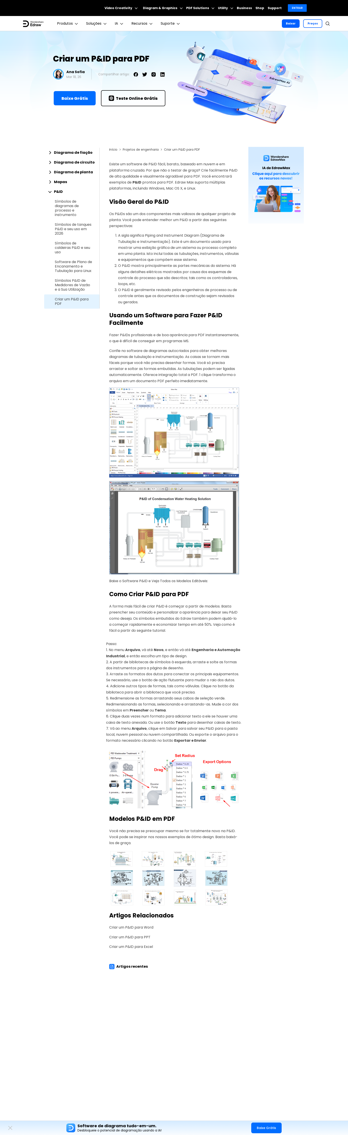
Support (275, 8)
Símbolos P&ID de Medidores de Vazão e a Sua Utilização (72, 285)
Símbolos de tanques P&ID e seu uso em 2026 (73, 229)
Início (113, 149)
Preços (313, 23)
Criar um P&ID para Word (131, 927)
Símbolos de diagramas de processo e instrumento (67, 208)
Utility (225, 8)
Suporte (171, 23)
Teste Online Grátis (133, 98)
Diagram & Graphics (163, 8)
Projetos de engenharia (141, 149)
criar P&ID (155, 606)
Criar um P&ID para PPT (129, 937)
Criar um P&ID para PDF (72, 301)
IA (119, 23)
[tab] (71, 153)
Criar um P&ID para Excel (131, 946)
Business (244, 8)
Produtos (68, 23)
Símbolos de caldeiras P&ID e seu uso (72, 247)
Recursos (142, 23)
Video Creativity (121, 8)
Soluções (97, 23)
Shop (259, 8)
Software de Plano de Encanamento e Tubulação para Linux (73, 266)
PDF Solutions (200, 8)
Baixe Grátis (74, 98)
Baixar (291, 23)
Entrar (297, 8)
